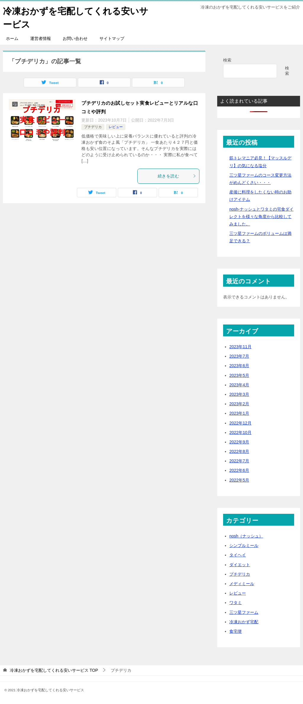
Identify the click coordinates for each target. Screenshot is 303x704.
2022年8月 (239, 451)
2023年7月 (239, 356)
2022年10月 (240, 432)
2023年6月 (239, 365)
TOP (54, 670)
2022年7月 (239, 460)
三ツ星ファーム (243, 612)
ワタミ (235, 602)
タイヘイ (237, 555)
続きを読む (177, 176)
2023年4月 (239, 384)
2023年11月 (240, 346)
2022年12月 (240, 423)
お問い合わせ (75, 38)
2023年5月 (239, 375)
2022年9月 (239, 442)
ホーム (12, 38)
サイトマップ (111, 38)
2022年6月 (239, 470)
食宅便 (235, 631)
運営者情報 (40, 38)
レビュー (116, 127)
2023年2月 (239, 403)
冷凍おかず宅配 (243, 621)
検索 (227, 60)
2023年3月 (239, 394)
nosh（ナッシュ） (246, 536)
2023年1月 (239, 413)
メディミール (241, 583)
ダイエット (239, 564)
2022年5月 (239, 480)
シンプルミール (243, 545)
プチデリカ (93, 127)
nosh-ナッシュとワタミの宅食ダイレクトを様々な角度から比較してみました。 (261, 216)
